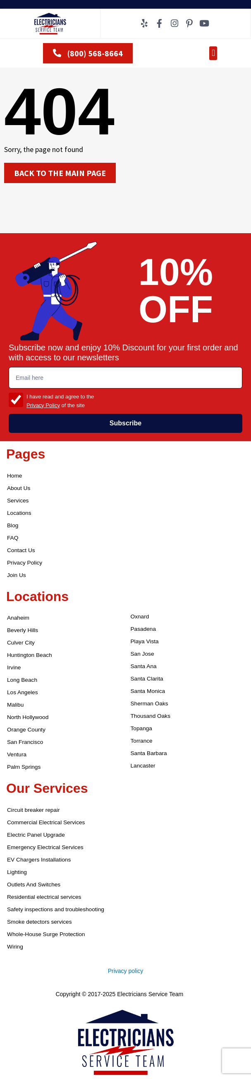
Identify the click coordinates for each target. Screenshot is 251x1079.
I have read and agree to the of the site (60, 400)
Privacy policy (125, 971)
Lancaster (143, 766)
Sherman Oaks (149, 703)
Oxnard (140, 616)
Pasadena (143, 629)
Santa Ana (144, 666)
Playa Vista (145, 641)
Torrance (142, 741)
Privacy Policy (43, 405)
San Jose (142, 654)
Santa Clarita (147, 679)
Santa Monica (148, 691)
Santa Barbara (149, 753)
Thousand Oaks (151, 716)
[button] (213, 53)
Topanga (141, 728)
